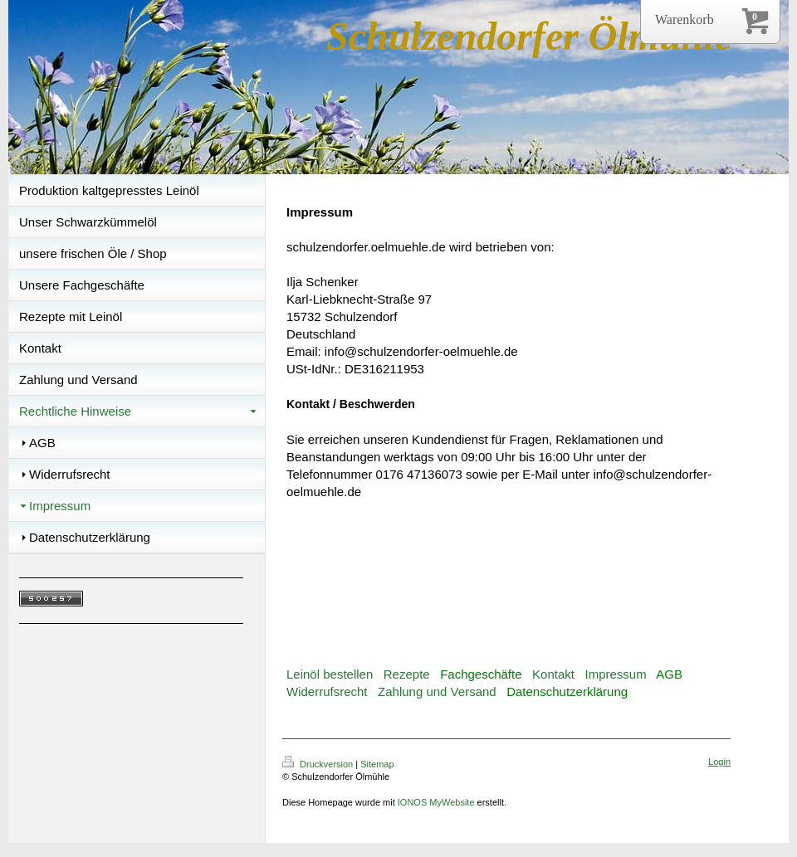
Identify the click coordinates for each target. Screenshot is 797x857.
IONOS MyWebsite (436, 802)
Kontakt (553, 674)
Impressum (615, 674)
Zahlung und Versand (437, 691)
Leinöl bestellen (329, 674)
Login (719, 762)
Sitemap (377, 764)
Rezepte (407, 674)
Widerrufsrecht (327, 691)
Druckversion (318, 764)
